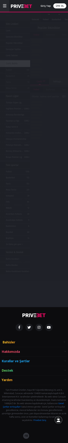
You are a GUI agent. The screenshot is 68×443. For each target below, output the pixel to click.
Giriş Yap (46, 5)
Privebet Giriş (39, 420)
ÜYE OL (60, 5)
